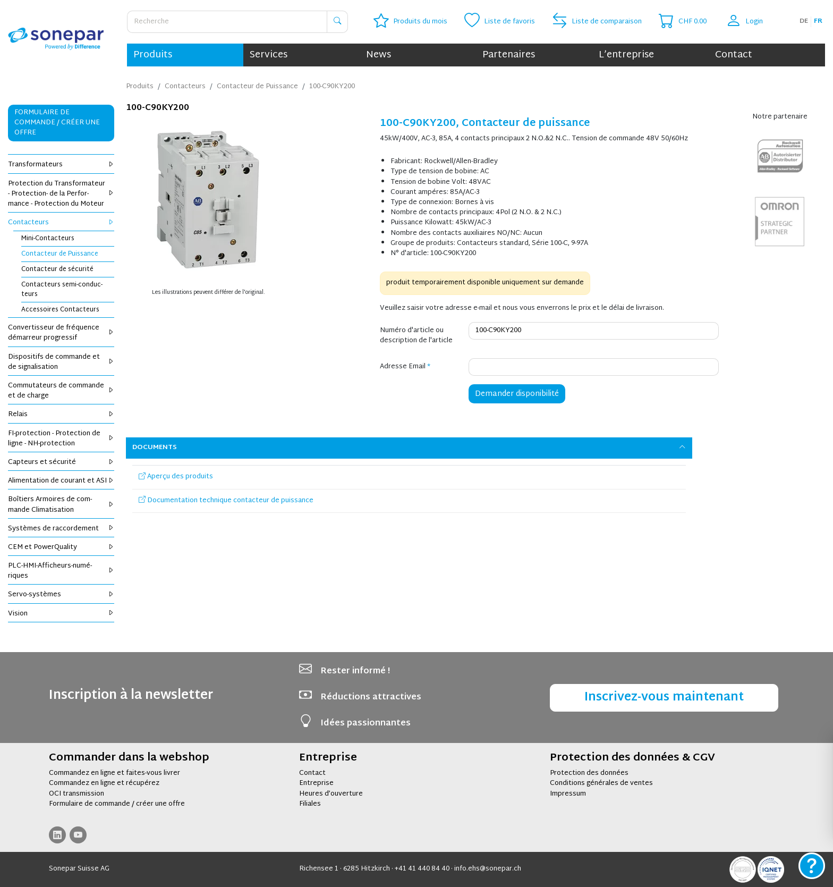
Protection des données (589, 773)
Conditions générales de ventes (601, 783)
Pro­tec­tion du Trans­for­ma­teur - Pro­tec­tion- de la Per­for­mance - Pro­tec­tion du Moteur (61, 194)
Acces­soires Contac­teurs (60, 310)
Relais (61, 414)
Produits (152, 55)
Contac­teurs (61, 222)
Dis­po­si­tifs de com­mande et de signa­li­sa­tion (61, 362)
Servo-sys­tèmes (61, 594)
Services (268, 55)
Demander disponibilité (517, 394)
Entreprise (316, 783)
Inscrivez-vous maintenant (664, 697)
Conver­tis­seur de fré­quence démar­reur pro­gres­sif (61, 333)
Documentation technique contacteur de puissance (226, 500)
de (804, 21)
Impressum (568, 794)
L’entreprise (626, 55)
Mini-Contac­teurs (47, 238)
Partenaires (508, 55)
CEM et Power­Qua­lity (61, 547)
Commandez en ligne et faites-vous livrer (114, 773)
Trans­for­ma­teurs (61, 164)
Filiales (310, 804)
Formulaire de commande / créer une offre (117, 804)
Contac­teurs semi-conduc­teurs (62, 289)
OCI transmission (76, 794)
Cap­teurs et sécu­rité (61, 462)
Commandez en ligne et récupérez (104, 783)
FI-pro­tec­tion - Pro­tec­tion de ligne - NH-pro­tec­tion (61, 438)
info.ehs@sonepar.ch (487, 869)
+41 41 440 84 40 (422, 869)
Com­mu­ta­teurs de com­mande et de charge (61, 390)
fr (818, 21)
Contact (733, 55)
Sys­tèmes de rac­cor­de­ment (61, 528)
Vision (61, 613)
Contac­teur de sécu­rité (57, 269)
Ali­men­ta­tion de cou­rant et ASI (61, 481)
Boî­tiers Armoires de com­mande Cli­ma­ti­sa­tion (61, 504)
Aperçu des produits (176, 476)
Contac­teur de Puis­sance (59, 254)
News (378, 55)
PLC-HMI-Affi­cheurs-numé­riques (61, 571)
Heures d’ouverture (331, 794)
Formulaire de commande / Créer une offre (57, 122)
